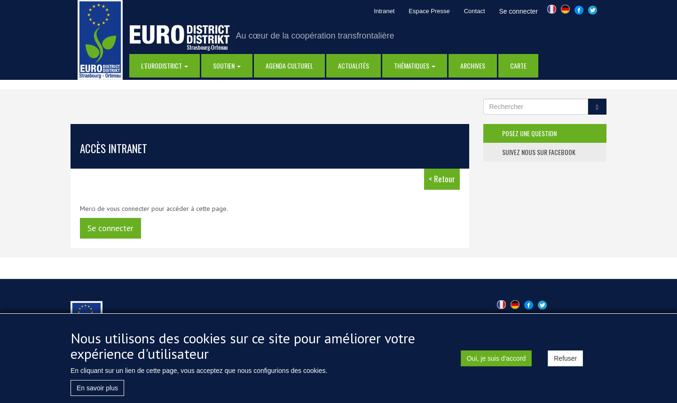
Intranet (384, 11)
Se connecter (518, 11)
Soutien (227, 65)
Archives (472, 65)
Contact (474, 11)
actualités (353, 65)
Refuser (565, 360)
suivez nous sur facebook (538, 152)
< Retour (442, 179)
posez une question (529, 133)
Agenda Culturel (289, 65)
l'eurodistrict (164, 65)
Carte (518, 65)
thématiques (414, 65)
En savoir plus (97, 390)
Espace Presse (429, 11)
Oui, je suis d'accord (496, 360)
